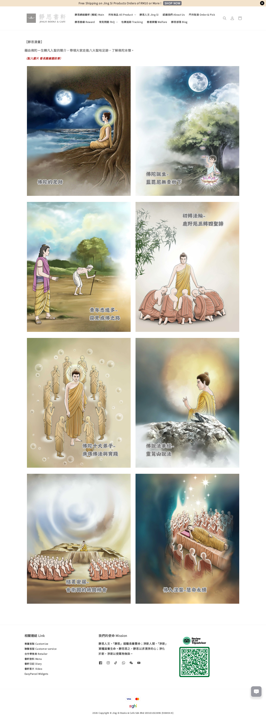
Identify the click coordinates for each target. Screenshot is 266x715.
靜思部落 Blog (179, 22)
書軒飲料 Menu (33, 659)
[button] (224, 18)
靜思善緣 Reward (85, 22)
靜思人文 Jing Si (149, 14)
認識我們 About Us (174, 14)
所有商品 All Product (120, 14)
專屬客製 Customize (36, 643)
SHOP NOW (172, 3)
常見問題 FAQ (107, 21)
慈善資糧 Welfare (157, 22)
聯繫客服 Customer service (40, 648)
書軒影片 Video (33, 668)
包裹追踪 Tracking (132, 22)
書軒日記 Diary (33, 663)
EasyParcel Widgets (36, 674)
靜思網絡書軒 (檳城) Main (89, 14)
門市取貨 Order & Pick (202, 14)
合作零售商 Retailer (35, 654)
